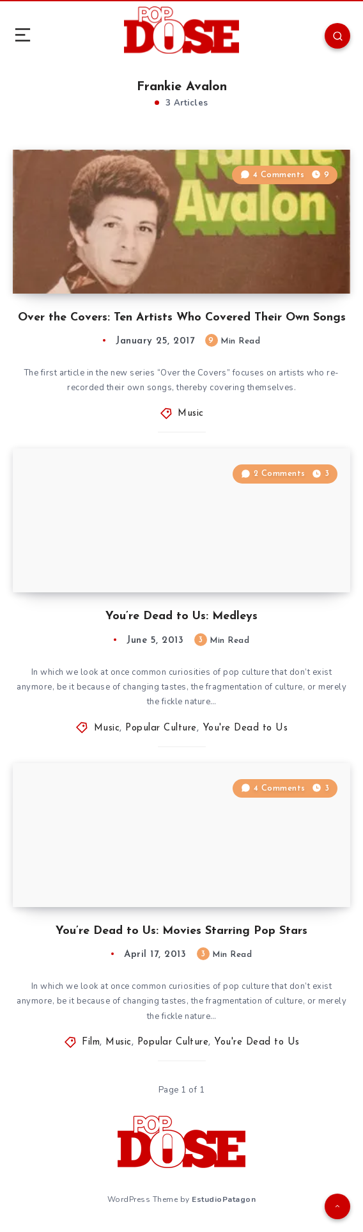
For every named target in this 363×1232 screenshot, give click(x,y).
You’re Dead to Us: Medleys (181, 616)
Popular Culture (161, 728)
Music (191, 413)
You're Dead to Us (245, 728)
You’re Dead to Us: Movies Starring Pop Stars (181, 931)
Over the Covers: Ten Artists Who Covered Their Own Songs (182, 318)
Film (91, 1042)
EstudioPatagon (224, 1199)
